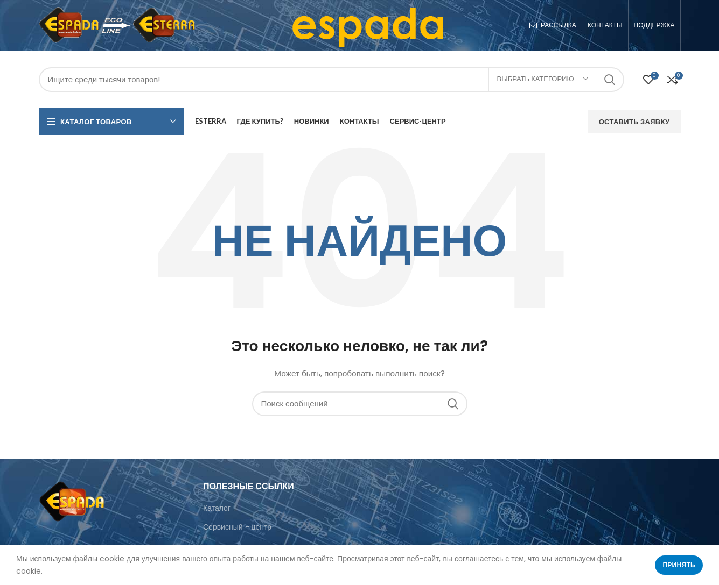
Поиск (609, 79)
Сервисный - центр (237, 527)
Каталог (217, 508)
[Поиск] (331, 79)
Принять (678, 564)
